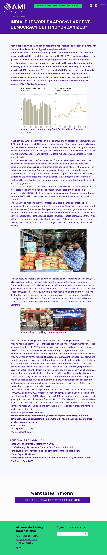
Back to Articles (18, 16)
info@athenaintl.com (20, 432)
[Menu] (102, 6)
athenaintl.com (18, 425)
